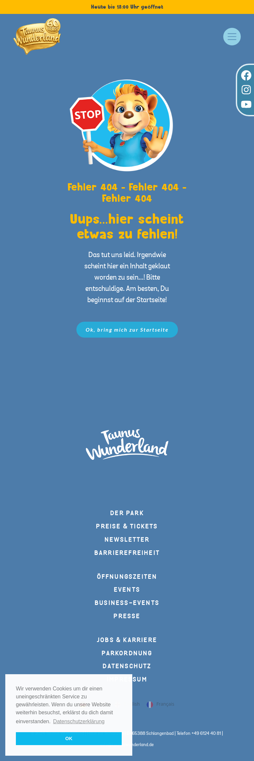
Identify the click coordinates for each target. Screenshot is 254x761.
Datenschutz (127, 666)
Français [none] (160, 705)
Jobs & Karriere (127, 640)
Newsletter (127, 540)
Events (127, 590)
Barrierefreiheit (127, 553)
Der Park (127, 513)
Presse (126, 616)
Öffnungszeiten (127, 577)
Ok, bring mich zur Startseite (127, 329)
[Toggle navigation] (232, 36)
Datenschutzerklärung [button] (79, 721)
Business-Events (127, 603)
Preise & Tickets (127, 526)
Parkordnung (127, 653)
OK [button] (68, 738)
